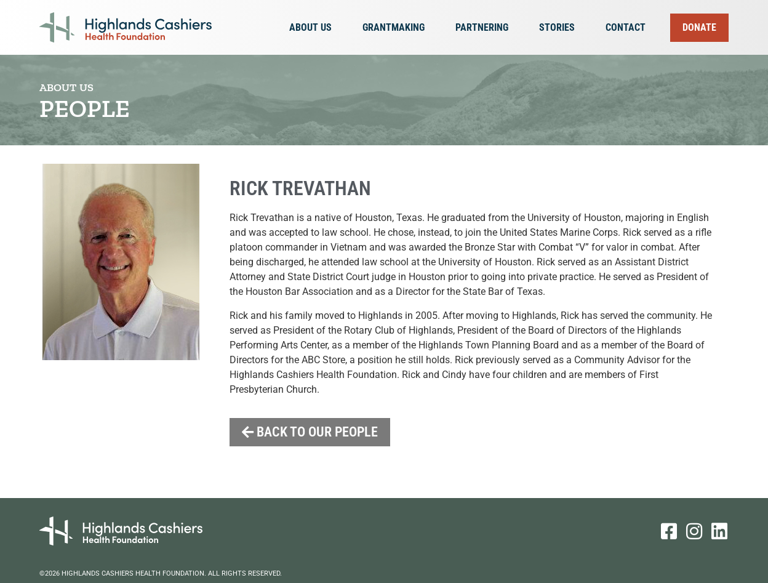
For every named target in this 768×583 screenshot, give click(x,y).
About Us (313, 28)
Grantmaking (396, 28)
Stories (560, 28)
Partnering (484, 28)
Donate (699, 27)
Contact (626, 27)
